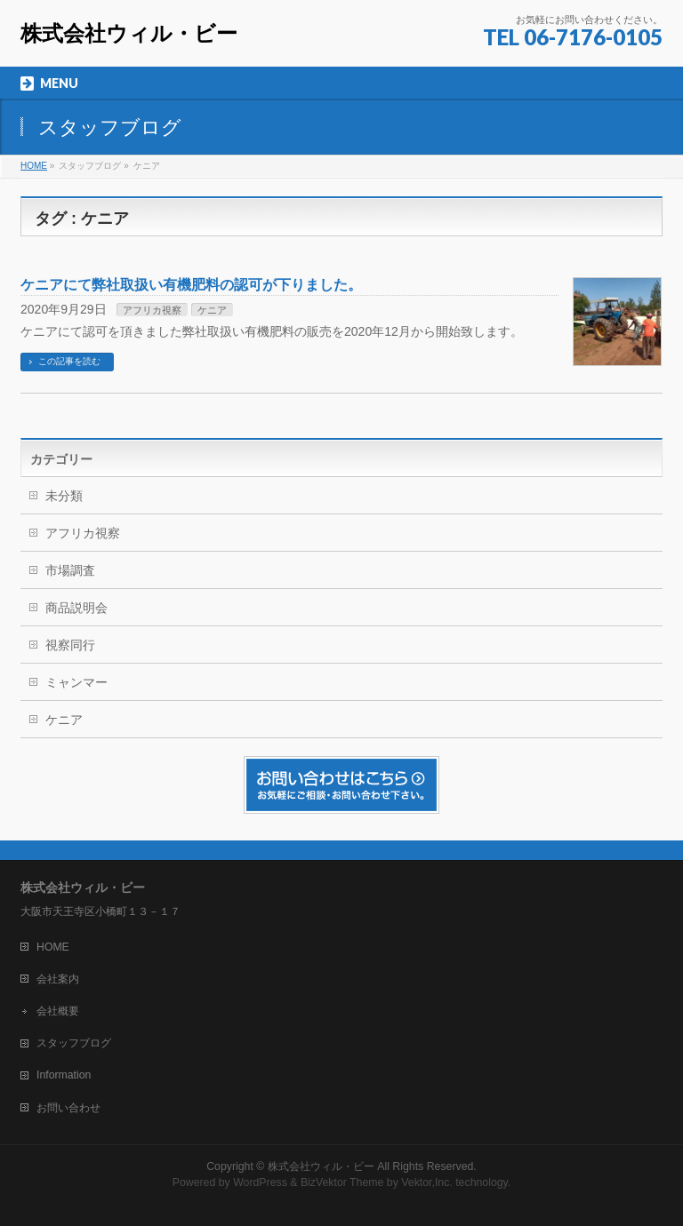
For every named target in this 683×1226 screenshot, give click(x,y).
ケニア (212, 310)
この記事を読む (69, 361)
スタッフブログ (73, 1043)
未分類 (64, 496)
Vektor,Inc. (427, 1182)
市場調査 (70, 570)
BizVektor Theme (342, 1182)
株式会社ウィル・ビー (128, 33)
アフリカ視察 (152, 310)
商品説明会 (76, 608)
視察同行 (70, 645)
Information (63, 1075)
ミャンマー (76, 682)
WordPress (260, 1182)
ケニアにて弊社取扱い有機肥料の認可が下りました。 (191, 284)
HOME (52, 947)
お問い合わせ (68, 1108)
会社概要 (57, 1011)
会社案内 (57, 979)
